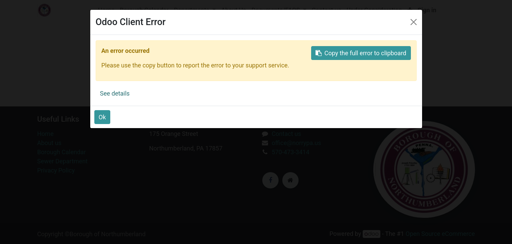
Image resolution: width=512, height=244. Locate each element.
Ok (102, 117)
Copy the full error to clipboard (361, 53)
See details (115, 93)
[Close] (413, 22)
